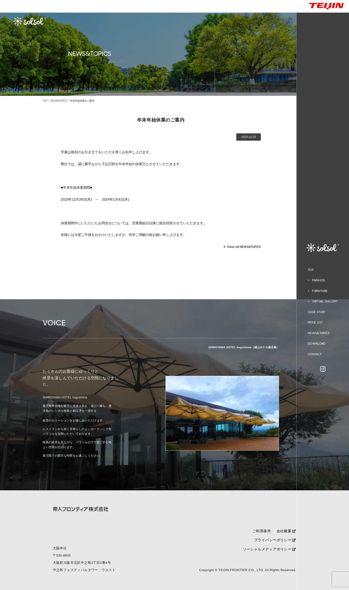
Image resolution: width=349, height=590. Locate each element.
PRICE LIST (315, 322)
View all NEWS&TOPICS (244, 246)
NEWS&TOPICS (319, 333)
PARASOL (318, 280)
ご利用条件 (261, 531)
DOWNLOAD (316, 343)
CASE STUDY (316, 312)
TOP (311, 270)
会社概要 (286, 531)
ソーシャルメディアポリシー (269, 549)
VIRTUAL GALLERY (325, 301)
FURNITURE (319, 291)
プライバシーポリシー (275, 540)
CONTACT (315, 354)
